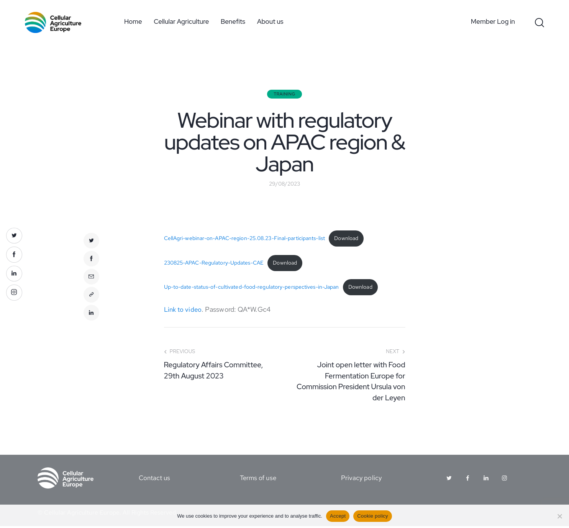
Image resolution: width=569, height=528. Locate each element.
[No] (559, 516)
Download (346, 239)
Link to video (183, 311)
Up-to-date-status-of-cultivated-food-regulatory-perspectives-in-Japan (251, 289)
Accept (338, 516)
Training (284, 94)
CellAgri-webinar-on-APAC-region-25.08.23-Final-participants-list (244, 239)
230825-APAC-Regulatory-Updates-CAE (214, 264)
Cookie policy (372, 516)
